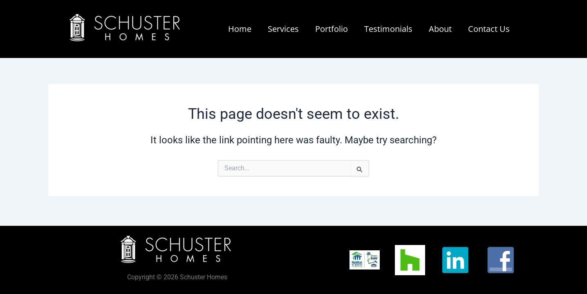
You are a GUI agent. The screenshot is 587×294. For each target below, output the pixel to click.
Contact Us (489, 28)
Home (239, 28)
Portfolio (331, 28)
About (440, 28)
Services (283, 28)
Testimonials (388, 28)
